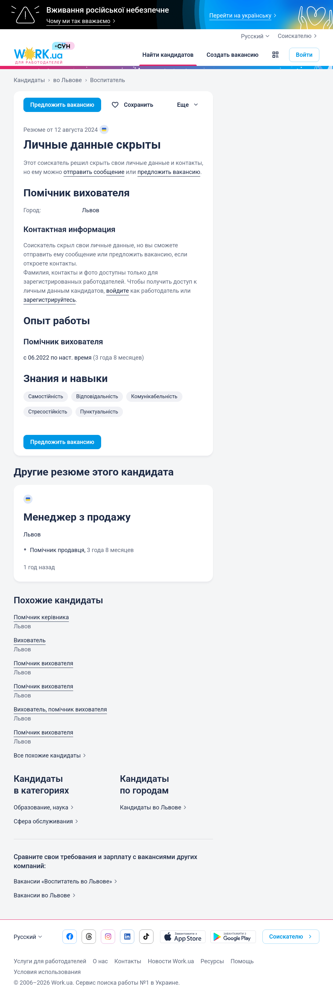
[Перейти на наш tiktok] (146, 936)
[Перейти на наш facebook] (69, 936)
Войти (304, 54)
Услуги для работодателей (50, 961)
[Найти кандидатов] (168, 55)
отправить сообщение (93, 171)
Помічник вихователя (43, 663)
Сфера (47, 821)
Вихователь (30, 640)
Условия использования (47, 971)
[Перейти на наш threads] (89, 936)
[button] (275, 55)
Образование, (45, 807)
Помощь (242, 961)
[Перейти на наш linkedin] (127, 936)
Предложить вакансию (62, 104)
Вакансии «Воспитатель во (67, 881)
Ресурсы (212, 961)
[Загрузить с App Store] (183, 936)
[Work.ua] (38, 55)
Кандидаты (154, 807)
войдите (117, 290)
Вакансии (46, 895)
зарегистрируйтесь (49, 299)
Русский (29, 937)
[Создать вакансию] (232, 55)
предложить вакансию (169, 171)
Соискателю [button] (291, 936)
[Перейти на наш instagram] (108, 936)
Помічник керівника (41, 617)
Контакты (127, 961)
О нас (100, 961)
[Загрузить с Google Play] (233, 936)
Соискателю (298, 36)
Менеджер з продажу (77, 517)
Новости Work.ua (171, 961)
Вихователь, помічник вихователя (60, 709)
